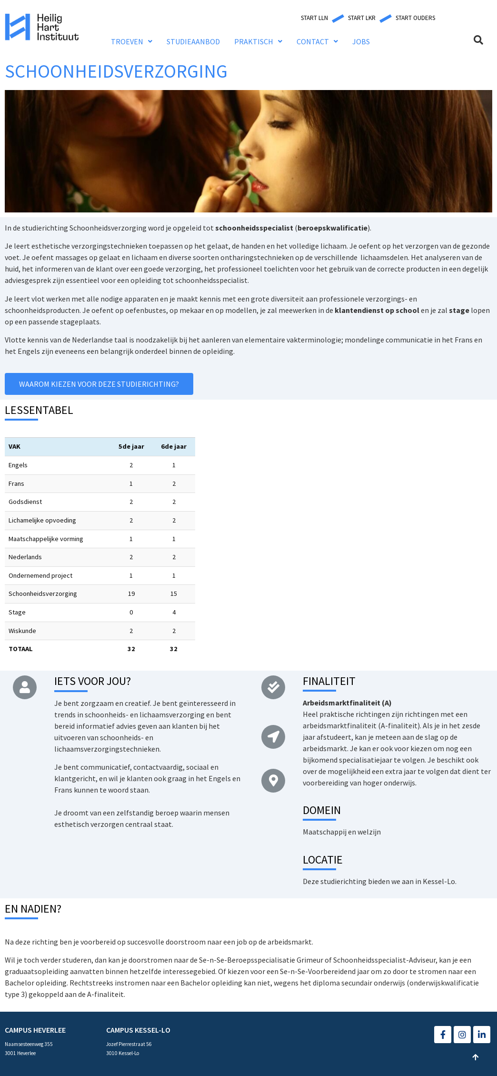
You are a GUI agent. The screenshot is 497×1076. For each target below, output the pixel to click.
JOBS (361, 41)
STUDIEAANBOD (193, 41)
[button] (314, 18)
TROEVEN (131, 41)
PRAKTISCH (258, 41)
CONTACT (317, 41)
